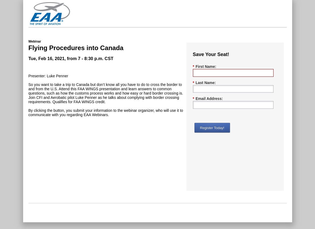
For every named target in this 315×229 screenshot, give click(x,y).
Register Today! (212, 128)
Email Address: (208, 98)
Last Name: (204, 83)
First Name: (204, 66)
